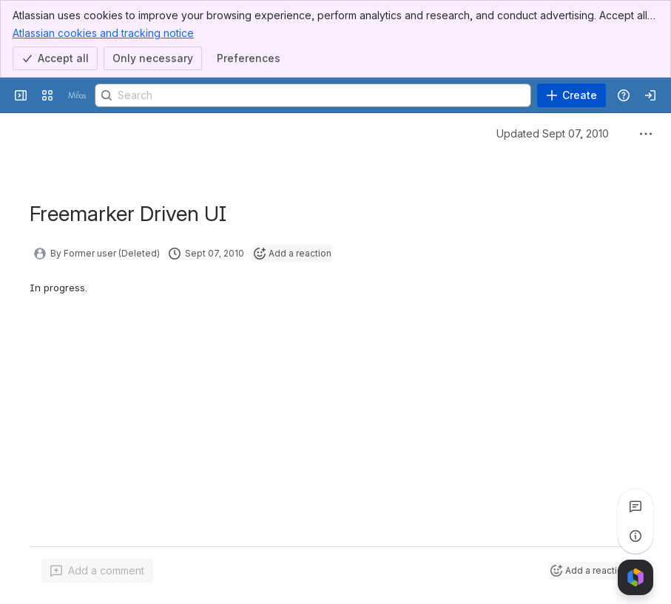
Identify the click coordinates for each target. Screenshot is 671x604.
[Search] (313, 95)
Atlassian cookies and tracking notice (103, 32)
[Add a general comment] (97, 571)
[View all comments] (635, 506)
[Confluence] (77, 95)
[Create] (571, 95)
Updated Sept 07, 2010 (552, 133)
